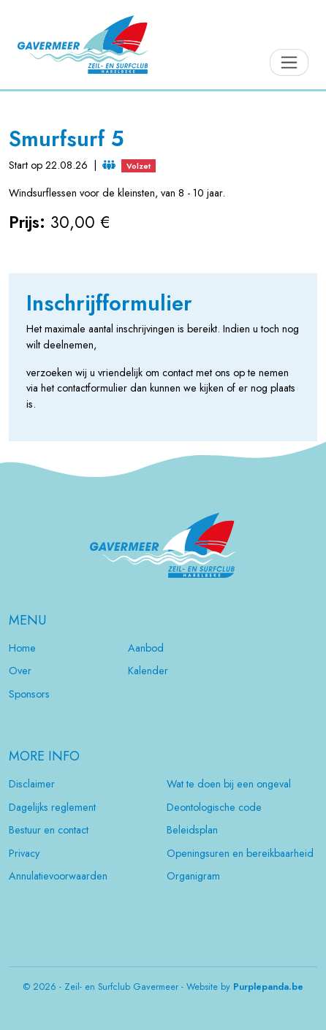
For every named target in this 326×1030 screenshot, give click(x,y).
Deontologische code (214, 807)
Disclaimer (32, 784)
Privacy (24, 853)
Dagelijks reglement (52, 807)
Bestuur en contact (48, 830)
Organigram (193, 876)
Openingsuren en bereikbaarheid (240, 853)
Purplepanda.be (268, 986)
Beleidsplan (192, 830)
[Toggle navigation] (289, 62)
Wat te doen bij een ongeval (229, 784)
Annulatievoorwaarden (58, 876)
